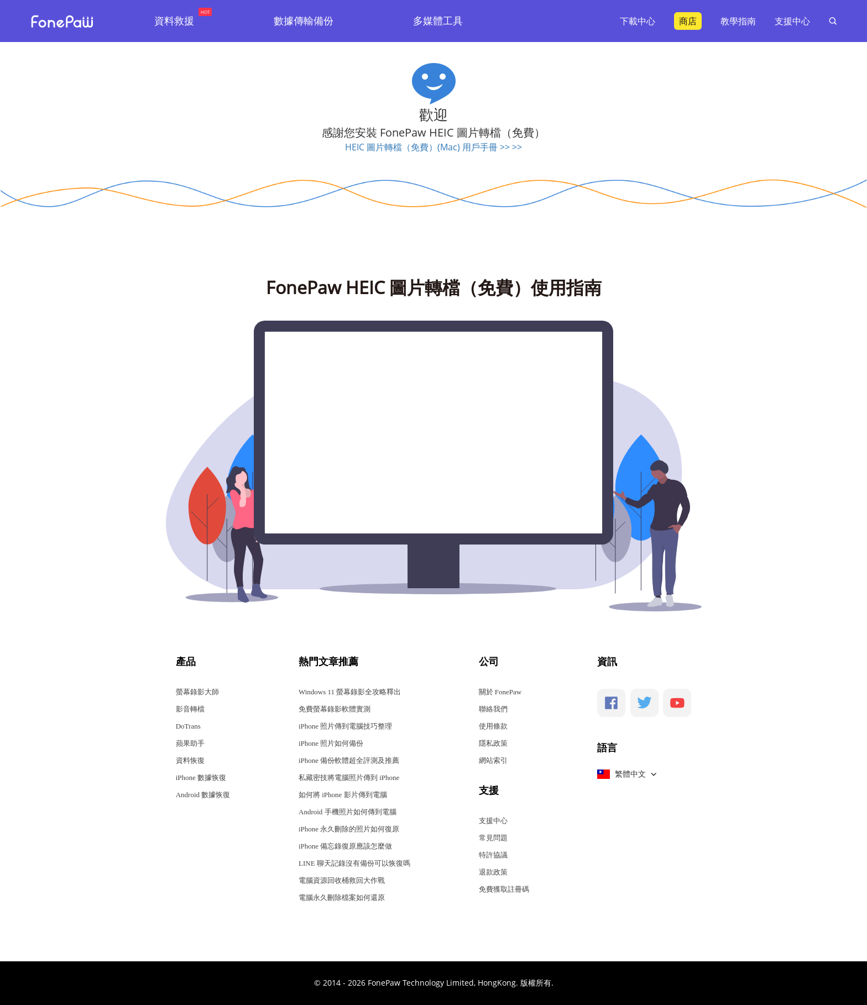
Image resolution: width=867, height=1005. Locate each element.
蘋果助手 (190, 743)
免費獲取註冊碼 (504, 889)
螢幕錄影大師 (197, 692)
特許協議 (493, 855)
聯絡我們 (493, 709)
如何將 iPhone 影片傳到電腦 (343, 795)
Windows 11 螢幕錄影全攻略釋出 (350, 692)
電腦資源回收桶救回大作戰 (342, 880)
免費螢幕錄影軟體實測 (334, 709)
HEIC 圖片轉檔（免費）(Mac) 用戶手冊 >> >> (433, 147)
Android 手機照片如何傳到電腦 (347, 812)
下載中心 (637, 21)
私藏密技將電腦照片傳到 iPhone (349, 777)
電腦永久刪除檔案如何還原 (342, 897)
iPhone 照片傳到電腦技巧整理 (345, 726)
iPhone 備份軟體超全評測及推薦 (349, 760)
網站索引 (493, 760)
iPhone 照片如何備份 (331, 743)
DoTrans (188, 726)
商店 (688, 21)
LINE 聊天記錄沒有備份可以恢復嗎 (354, 863)
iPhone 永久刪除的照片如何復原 (349, 829)
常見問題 (493, 838)
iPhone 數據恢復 (201, 777)
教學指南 (738, 21)
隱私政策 (493, 743)
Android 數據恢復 (203, 795)
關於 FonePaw (500, 692)
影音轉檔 (190, 709)
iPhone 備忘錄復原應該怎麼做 (345, 846)
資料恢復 (190, 760)
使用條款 (493, 726)
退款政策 (493, 872)
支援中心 (792, 21)
